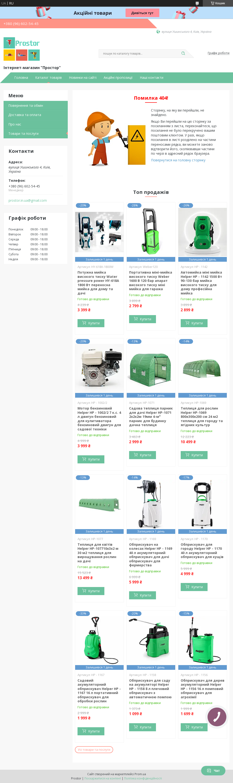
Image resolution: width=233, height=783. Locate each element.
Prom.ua (140, 774)
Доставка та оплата (24, 114)
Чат (213, 771)
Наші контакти (151, 77)
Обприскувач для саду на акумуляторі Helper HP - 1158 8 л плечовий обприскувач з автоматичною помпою (150, 688)
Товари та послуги (23, 133)
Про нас (14, 124)
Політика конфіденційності (143, 778)
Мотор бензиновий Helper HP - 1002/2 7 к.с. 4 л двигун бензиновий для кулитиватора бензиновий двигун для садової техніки (99, 418)
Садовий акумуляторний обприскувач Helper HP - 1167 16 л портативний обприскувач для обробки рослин (99, 691)
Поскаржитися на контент (102, 778)
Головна (21, 77)
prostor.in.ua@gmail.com (28, 200)
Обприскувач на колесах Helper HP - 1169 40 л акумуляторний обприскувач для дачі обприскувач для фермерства (150, 555)
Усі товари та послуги (94, 749)
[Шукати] (183, 53)
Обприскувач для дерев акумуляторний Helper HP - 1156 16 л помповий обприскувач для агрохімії (202, 688)
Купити (94, 323)
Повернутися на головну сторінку (178, 160)
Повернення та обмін (25, 105)
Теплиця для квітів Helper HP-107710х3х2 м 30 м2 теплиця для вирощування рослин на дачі (98, 552)
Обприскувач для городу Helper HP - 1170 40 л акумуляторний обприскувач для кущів (202, 550)
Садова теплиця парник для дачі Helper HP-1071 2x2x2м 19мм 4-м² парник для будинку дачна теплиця (151, 416)
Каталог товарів (48, 77)
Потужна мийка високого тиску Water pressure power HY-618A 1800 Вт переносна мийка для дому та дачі (98, 282)
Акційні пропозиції (118, 77)
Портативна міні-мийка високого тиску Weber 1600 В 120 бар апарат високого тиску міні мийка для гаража (150, 280)
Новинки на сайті (83, 77)
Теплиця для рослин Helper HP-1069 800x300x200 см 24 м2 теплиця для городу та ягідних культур (202, 416)
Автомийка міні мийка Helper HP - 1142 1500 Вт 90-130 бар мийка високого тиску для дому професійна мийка (201, 282)
